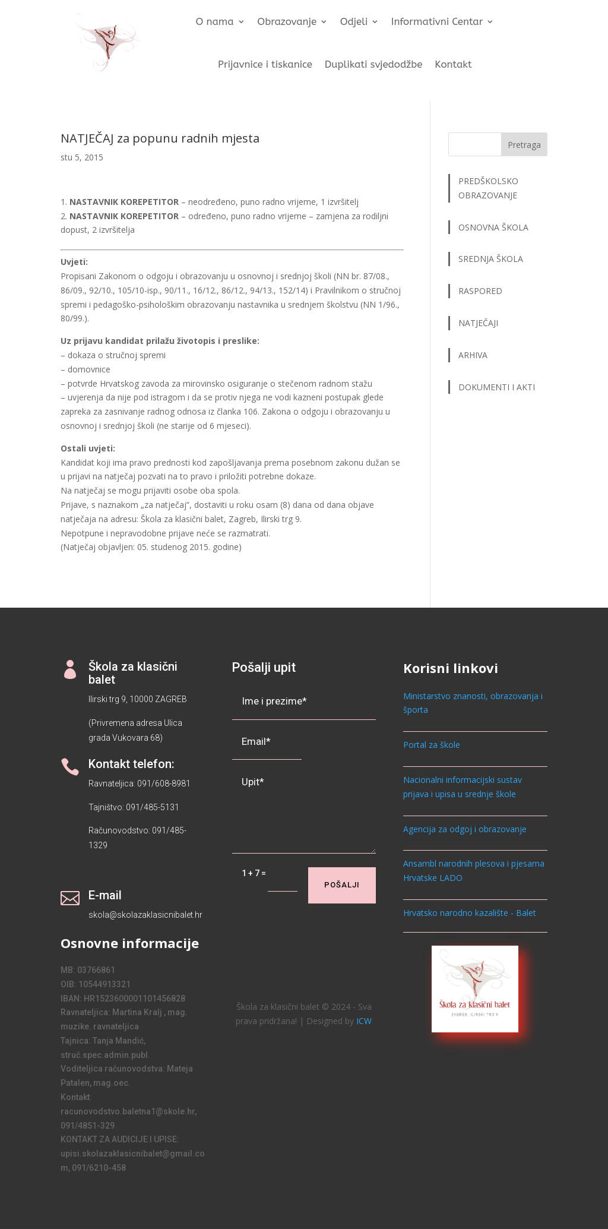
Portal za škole (431, 744)
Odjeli (354, 22)
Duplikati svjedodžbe (374, 64)
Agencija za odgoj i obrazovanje (465, 829)
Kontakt (453, 64)
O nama (215, 22)
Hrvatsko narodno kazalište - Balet (469, 912)
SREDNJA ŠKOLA (490, 258)
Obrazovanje (287, 22)
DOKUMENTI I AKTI (496, 387)
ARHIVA (472, 355)
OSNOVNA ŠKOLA (493, 227)
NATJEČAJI (479, 322)
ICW (364, 1020)
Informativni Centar (437, 22)
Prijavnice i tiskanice (265, 64)
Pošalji (342, 884)
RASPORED (481, 290)
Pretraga (524, 144)
